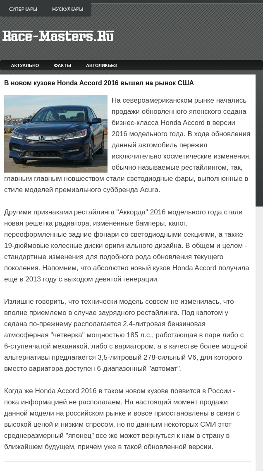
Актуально (25, 65)
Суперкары (23, 9)
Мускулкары (67, 9)
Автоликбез (101, 65)
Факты (62, 65)
